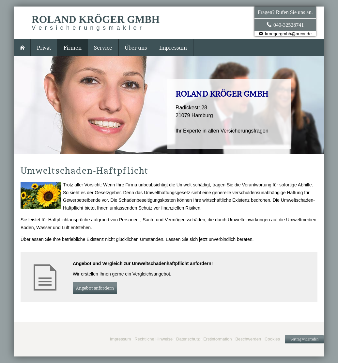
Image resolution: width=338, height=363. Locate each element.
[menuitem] (22, 47)
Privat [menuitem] (44, 47)
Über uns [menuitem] (136, 47)
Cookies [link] (272, 339)
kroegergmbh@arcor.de (288, 33)
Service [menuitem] (103, 47)
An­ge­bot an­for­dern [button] (95, 288)
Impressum (120, 339)
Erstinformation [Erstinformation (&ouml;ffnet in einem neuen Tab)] (217, 339)
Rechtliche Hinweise (153, 339)
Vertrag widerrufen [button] (304, 339)
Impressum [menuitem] (173, 47)
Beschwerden (248, 339)
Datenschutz (188, 339)
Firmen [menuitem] (73, 47)
